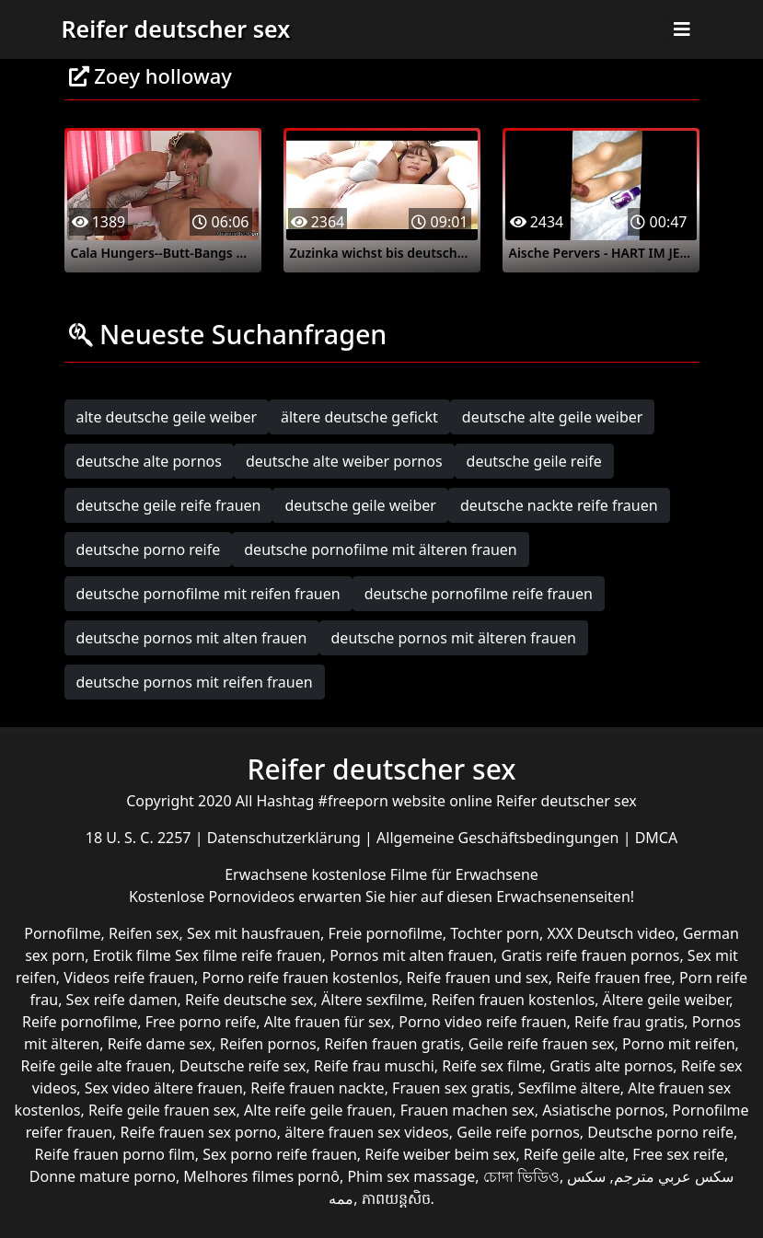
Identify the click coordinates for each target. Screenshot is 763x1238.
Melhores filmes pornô (261, 1176)
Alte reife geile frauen (318, 1110)
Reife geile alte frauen (96, 1066)
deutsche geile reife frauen (168, 505)
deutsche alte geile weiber (552, 417)
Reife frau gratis (629, 1022)
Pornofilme (62, 933)
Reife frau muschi (374, 1066)
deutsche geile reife (534, 461)
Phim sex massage (411, 1176)
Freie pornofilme (385, 933)
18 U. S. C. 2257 (140, 837)
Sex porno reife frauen (279, 1154)
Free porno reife (201, 1022)
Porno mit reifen (678, 1044)
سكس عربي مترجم (674, 1176)
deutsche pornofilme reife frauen (478, 594)
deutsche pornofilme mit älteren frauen (380, 549)
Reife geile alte (574, 1154)
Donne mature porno (102, 1176)
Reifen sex (144, 933)
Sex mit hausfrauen (253, 933)
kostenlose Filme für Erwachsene (425, 874)
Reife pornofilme (79, 1022)
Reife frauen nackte (317, 1088)
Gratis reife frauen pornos (591, 955)
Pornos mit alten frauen (411, 955)
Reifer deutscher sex (176, 28)
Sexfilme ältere (569, 1088)
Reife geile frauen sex (162, 1110)
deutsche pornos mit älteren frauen (453, 638)
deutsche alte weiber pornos (344, 461)
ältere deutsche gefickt (359, 417)
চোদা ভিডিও (521, 1176)
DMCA (656, 837)
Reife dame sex (160, 1044)
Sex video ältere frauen (164, 1088)
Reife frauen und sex (478, 977)
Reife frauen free (613, 977)
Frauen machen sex (467, 1110)
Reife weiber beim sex (439, 1154)
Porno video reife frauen (482, 1022)
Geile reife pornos (518, 1132)
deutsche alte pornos (149, 461)
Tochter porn (494, 933)
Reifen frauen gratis (392, 1044)
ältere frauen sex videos (366, 1132)
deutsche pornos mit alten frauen (191, 638)
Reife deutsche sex (249, 999)
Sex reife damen (122, 999)
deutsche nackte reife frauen (559, 505)
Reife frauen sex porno (199, 1132)
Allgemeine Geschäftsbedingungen (499, 837)
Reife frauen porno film (115, 1154)
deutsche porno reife (148, 549)
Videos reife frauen (129, 977)
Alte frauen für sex (327, 1022)
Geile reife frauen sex (541, 1044)
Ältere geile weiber (666, 999)
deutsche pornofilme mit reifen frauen (208, 594)
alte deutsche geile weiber (167, 417)
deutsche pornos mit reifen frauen (194, 682)
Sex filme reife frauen (248, 955)
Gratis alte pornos (611, 1066)
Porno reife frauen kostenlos (300, 977)
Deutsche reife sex (242, 1066)
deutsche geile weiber (359, 505)
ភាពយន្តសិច (396, 1198)
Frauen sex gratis (451, 1088)
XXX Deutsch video (611, 933)
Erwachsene (268, 874)
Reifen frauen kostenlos (513, 999)
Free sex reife (678, 1154)
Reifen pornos (268, 1044)
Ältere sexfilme (372, 999)
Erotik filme (132, 955)
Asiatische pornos (603, 1110)
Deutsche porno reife (660, 1132)
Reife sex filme (492, 1066)
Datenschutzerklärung (285, 837)
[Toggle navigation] (682, 29)
